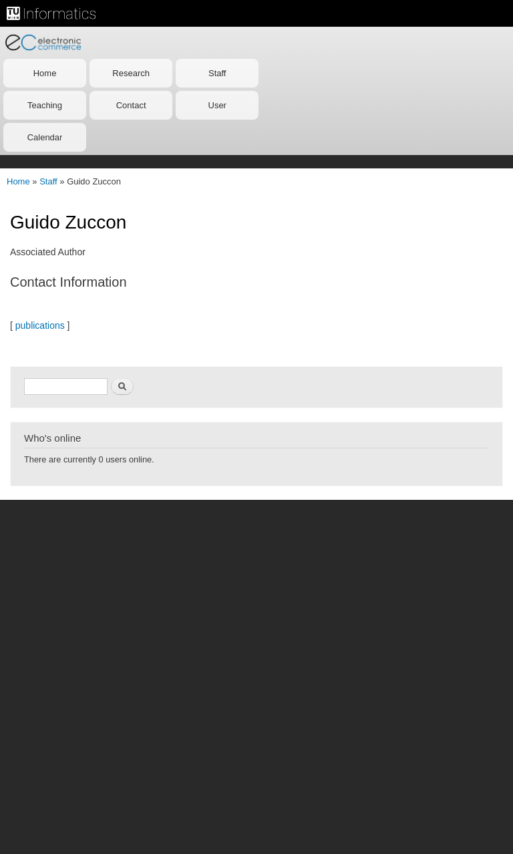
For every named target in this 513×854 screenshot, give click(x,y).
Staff (217, 73)
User (217, 105)
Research (131, 73)
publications (40, 325)
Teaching (44, 105)
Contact (131, 105)
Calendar (45, 137)
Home (45, 73)
